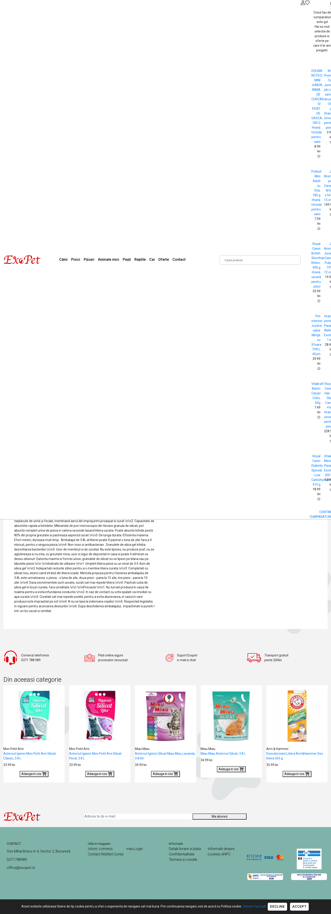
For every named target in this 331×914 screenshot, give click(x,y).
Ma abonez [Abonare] (220, 816)
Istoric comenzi (100, 849)
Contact (179, 259)
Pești (127, 259)
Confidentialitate (182, 854)
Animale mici (108, 259)
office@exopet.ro (21, 868)
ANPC (226, 854)
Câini (63, 259)
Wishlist (107, 854)
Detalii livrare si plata (185, 849)
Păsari (89, 259)
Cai (152, 259)
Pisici (75, 259)
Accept (299, 907)
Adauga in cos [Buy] (34, 773)
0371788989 (17, 859)
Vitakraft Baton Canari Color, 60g (317, 393)
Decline (277, 907)
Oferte (163, 259)
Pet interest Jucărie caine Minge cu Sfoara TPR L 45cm (316, 335)
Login (138, 849)
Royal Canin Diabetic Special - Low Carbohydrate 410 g (321, 470)
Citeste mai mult (254, 906)
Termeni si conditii (183, 859)
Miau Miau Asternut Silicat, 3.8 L (223, 753)
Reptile (140, 259)
